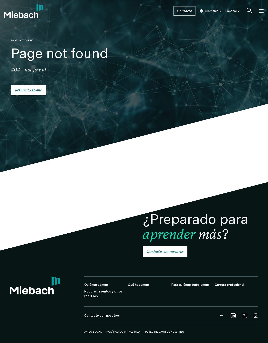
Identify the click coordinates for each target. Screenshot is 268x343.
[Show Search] (249, 10)
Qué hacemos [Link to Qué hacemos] (138, 285)
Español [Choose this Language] (233, 11)
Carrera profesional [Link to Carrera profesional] (229, 285)
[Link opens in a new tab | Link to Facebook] (221, 315)
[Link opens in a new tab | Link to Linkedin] (233, 315)
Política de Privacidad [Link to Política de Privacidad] (123, 331)
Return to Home (28, 90)
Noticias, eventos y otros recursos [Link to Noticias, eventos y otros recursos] (103, 294)
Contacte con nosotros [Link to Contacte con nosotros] (102, 315)
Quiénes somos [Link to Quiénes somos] (96, 285)
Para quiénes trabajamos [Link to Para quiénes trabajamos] (190, 285)
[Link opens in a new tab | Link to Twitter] (245, 315)
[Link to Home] (23, 11)
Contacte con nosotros (165, 251)
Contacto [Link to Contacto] (184, 11)
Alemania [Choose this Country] (210, 11)
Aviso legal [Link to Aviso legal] (93, 331)
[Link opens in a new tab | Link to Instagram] (255, 315)
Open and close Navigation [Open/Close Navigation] (261, 11)
